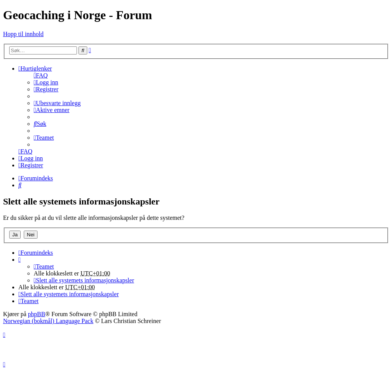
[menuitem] (41, 75)
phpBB (36, 314)
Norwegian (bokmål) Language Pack (48, 321)
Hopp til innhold (23, 34)
